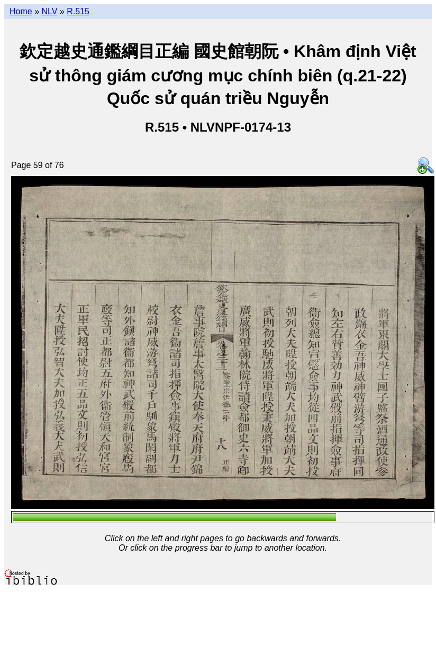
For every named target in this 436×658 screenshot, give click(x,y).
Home (21, 11)
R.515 (78, 11)
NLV (49, 11)
